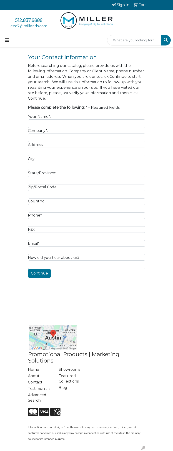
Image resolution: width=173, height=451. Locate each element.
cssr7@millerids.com (28, 26)
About (34, 376)
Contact (35, 382)
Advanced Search (37, 398)
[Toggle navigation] (7, 40)
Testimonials (39, 388)
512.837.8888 (29, 20)
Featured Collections (69, 378)
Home (33, 369)
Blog (63, 387)
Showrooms (69, 369)
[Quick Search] (134, 40)
